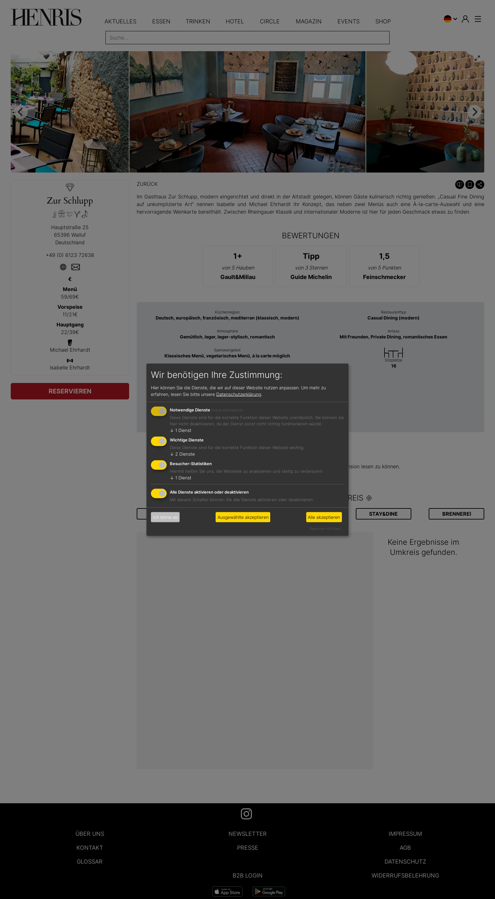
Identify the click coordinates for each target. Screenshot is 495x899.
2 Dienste (182, 454)
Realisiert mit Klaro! (326, 528)
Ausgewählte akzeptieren (243, 517)
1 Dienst (180, 430)
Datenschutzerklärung (238, 394)
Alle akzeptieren (324, 517)
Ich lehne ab (165, 517)
